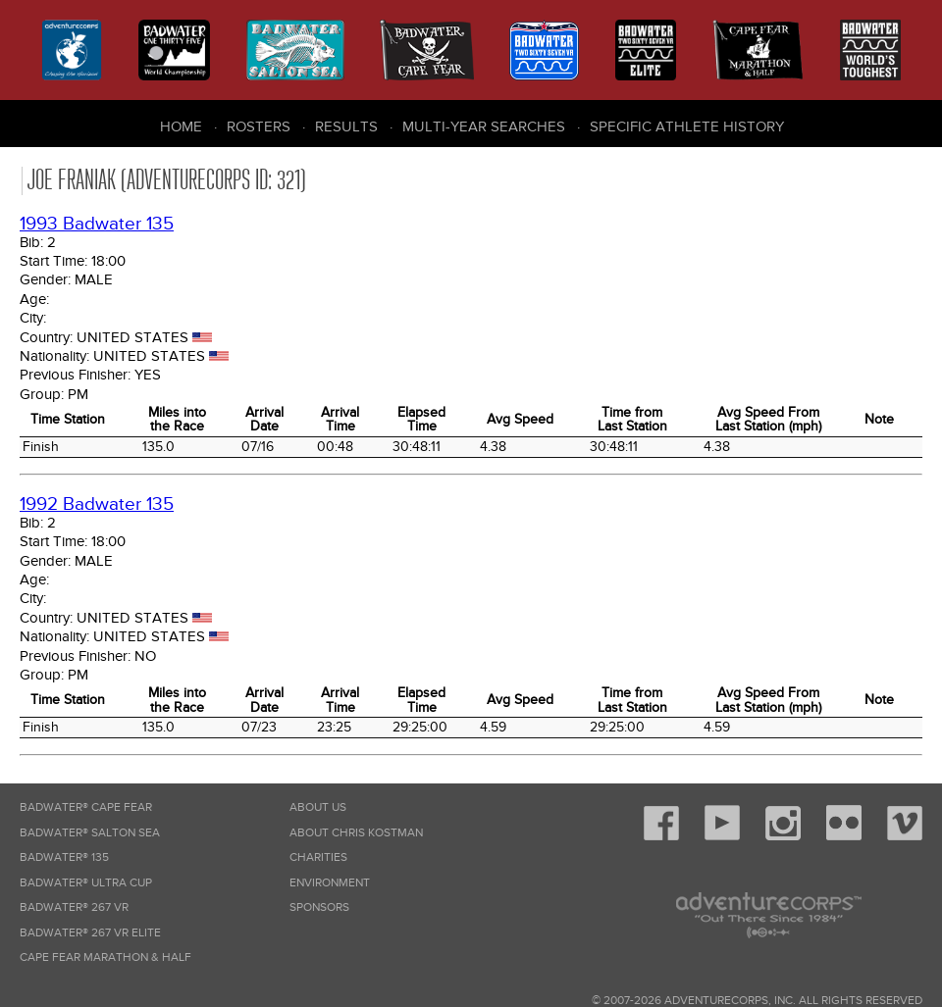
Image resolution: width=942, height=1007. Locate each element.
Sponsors (319, 907)
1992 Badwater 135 (97, 504)
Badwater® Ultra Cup (86, 883)
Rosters (258, 126)
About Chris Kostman (356, 833)
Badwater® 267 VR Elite (90, 933)
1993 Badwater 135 (97, 224)
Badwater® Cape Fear (86, 807)
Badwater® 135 (64, 857)
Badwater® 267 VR (74, 907)
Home (181, 126)
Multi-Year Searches (483, 126)
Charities (318, 857)
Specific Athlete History (687, 126)
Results (346, 126)
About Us (317, 807)
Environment (329, 883)
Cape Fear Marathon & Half (105, 957)
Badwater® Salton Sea (90, 833)
